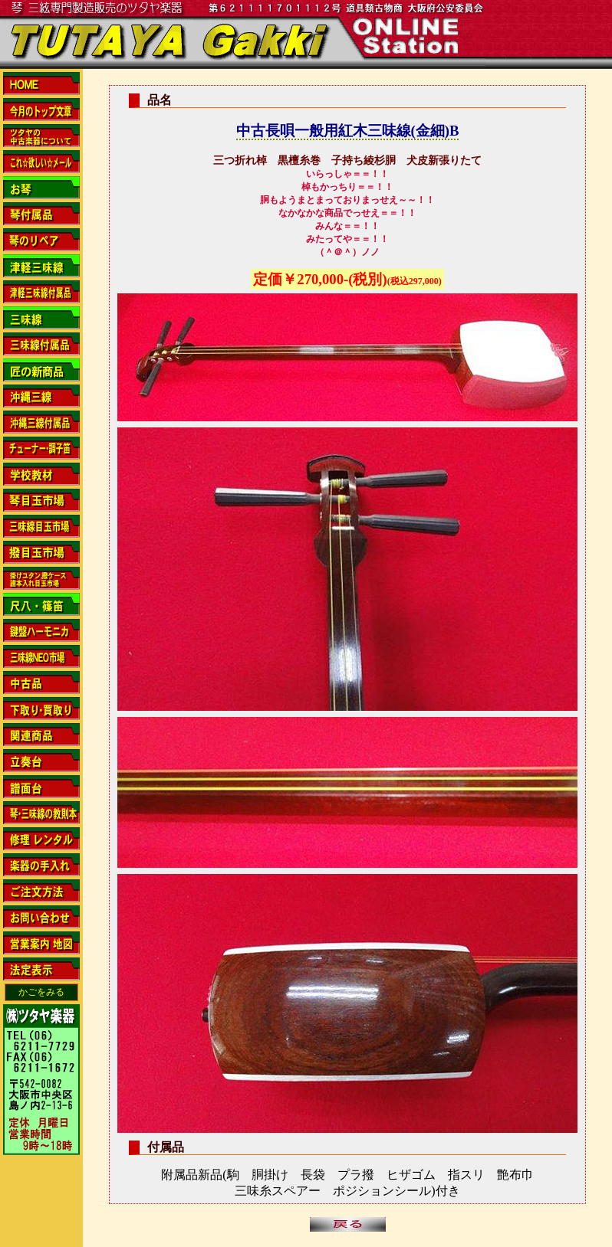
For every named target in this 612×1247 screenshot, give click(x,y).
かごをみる (41, 992)
